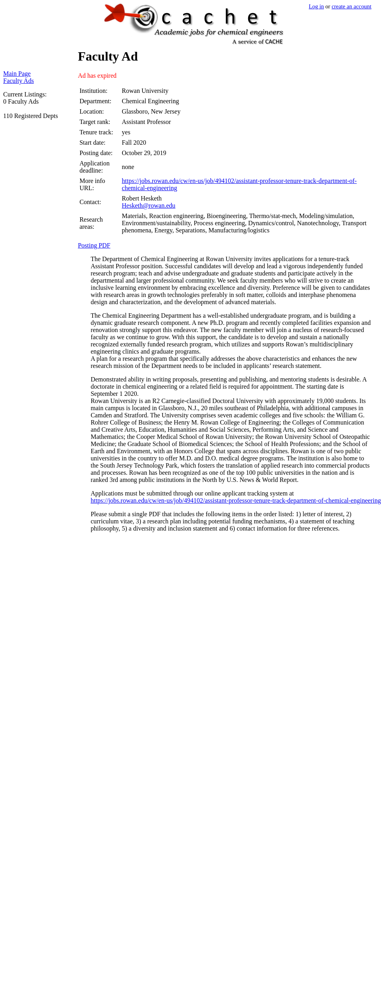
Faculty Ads (18, 80)
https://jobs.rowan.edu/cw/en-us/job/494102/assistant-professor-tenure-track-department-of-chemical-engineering (236, 500)
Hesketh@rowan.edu (148, 205)
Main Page (17, 73)
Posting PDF (94, 245)
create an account (351, 6)
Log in (316, 6)
